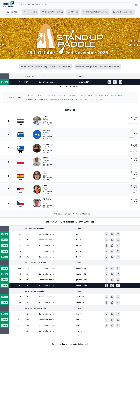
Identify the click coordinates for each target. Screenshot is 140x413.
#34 (19, 240)
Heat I (78, 234)
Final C (78, 314)
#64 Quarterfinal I (86, 95)
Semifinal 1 (80, 297)
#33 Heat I (31, 95)
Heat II (78, 240)
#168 (19, 297)
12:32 (27, 257)
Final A (78, 325)
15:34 (27, 280)
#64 (19, 268)
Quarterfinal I (81, 268)
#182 (19, 320)
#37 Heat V (74, 95)
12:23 (27, 240)
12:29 (27, 251)
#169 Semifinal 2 (65, 99)
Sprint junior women (47, 82)
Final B (78, 320)
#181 (19, 314)
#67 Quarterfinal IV (35, 99)
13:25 (27, 314)
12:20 (27, 234)
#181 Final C (78, 99)
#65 (19, 274)
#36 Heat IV (63, 95)
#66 (19, 280)
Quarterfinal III (81, 280)
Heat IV (78, 251)
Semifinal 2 (80, 303)
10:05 (27, 303)
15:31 (27, 274)
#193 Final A (100, 99)
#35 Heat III (52, 95)
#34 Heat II (42, 95)
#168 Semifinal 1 (51, 99)
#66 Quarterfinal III (117, 95)
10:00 (27, 297)
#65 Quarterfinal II (101, 95)
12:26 (27, 246)
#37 (19, 257)
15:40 (27, 325)
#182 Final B (89, 99)
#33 (19, 234)
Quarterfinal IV (83, 82)
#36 (19, 251)
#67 (19, 82)
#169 (19, 303)
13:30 (27, 320)
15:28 (27, 268)
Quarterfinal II (81, 274)
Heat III (78, 246)
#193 (19, 325)
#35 (19, 246)
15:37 (26, 82)
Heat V (78, 257)
